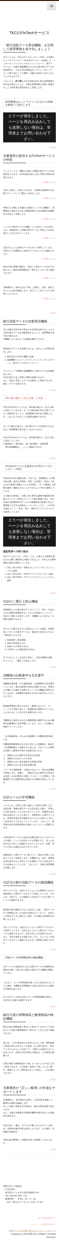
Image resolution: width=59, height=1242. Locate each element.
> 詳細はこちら (49, 182)
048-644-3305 (15, 1195)
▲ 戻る (52, 147)
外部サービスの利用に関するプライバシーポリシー (32, 1231)
